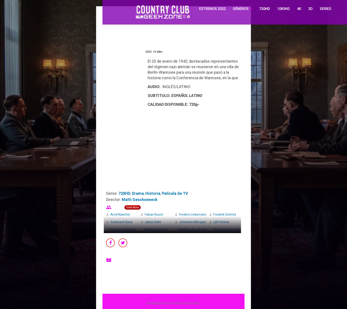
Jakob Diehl (153, 222)
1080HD (283, 9)
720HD (264, 9)
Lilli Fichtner (221, 222)
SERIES (325, 9)
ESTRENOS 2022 (212, 9)
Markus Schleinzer (123, 229)
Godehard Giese (121, 222)
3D (310, 9)
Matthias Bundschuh (193, 229)
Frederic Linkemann (192, 214)
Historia (152, 193)
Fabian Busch (154, 214)
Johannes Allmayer (192, 222)
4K (299, 9)
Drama (138, 193)
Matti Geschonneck (140, 199)
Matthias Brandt (156, 229)
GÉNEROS (241, 9)
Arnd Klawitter (120, 214)
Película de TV (175, 193)
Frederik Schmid (224, 214)
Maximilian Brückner (227, 229)
